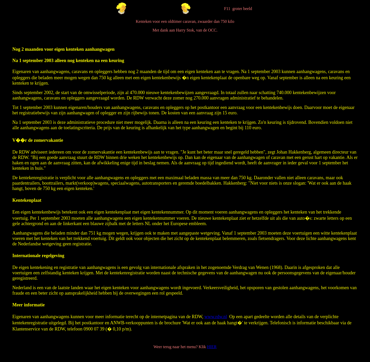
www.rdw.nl (216, 316)
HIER (212, 347)
